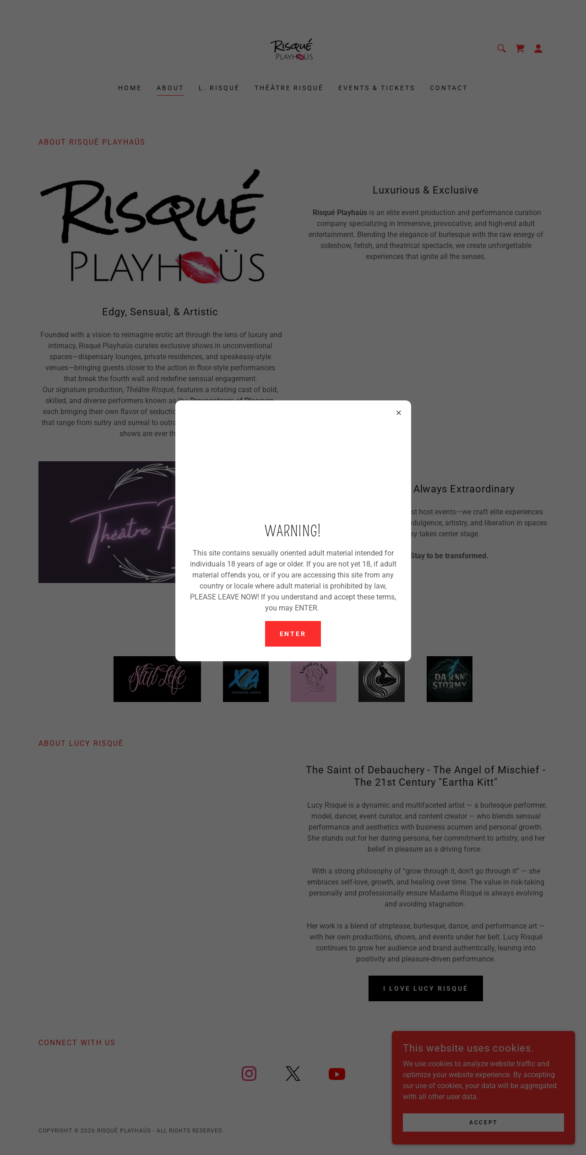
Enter (293, 633)
